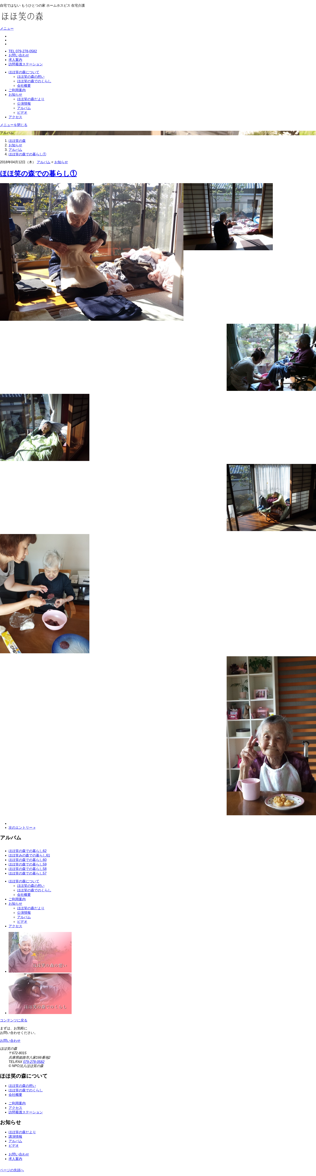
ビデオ (22, 112)
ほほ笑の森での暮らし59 (28, 864)
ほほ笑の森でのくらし (34, 81)
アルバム (24, 108)
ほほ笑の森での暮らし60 (28, 860)
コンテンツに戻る (13, 1020)
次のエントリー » (22, 827)
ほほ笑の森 (17, 141)
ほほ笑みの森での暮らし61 (29, 855)
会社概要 (24, 85)
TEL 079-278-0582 (23, 51)
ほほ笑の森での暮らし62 (28, 851)
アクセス (15, 117)
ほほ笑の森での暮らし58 (28, 869)
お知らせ (15, 94)
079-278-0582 (33, 1062)
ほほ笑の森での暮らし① (27, 154)
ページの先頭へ (12, 1170)
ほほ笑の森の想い (30, 76)
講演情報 (15, 1136)
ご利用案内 (17, 90)
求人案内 (15, 60)
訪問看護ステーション (26, 64)
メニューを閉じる (13, 125)
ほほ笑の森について (24, 72)
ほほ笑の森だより (30, 99)
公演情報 (24, 103)
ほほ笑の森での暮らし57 (28, 873)
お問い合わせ (19, 55)
